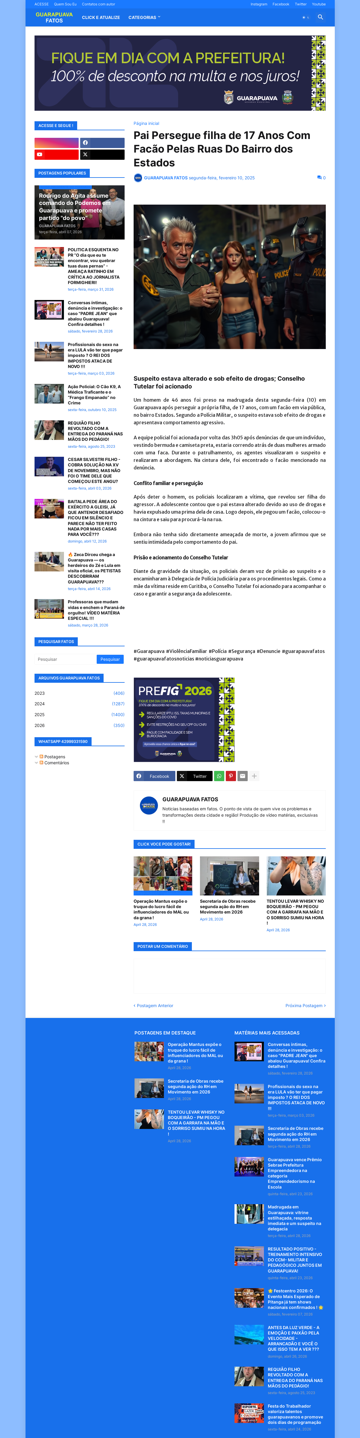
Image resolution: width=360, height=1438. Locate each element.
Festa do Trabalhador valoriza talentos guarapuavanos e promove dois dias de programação (295, 1414)
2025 (80, 715)
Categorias (142, 17)
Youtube (319, 4)
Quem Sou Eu (65, 4)
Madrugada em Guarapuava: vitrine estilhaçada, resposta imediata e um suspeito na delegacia (294, 1217)
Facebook (281, 4)
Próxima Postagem (304, 1005)
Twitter (301, 4)
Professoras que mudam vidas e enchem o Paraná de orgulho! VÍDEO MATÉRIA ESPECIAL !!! (96, 610)
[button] (306, 17)
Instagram (259, 4)
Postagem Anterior (155, 1005)
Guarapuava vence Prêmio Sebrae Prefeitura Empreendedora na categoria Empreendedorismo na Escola (295, 1173)
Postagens (52, 756)
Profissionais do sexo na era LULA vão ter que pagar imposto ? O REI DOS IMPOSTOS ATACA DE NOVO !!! (95, 355)
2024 (80, 704)
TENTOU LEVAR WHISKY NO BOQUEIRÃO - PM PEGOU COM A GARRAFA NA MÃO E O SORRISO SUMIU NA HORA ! (295, 912)
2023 (80, 693)
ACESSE (42, 4)
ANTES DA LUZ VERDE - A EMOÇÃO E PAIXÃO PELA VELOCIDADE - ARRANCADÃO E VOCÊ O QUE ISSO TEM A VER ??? (293, 1338)
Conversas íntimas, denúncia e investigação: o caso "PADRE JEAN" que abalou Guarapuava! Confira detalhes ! (95, 313)
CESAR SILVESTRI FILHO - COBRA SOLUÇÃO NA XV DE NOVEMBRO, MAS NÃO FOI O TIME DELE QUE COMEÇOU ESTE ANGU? (94, 470)
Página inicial (146, 123)
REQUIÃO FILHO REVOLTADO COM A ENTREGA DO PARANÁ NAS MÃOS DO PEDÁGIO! (95, 431)
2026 (80, 725)
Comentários (54, 762)
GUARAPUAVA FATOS (190, 799)
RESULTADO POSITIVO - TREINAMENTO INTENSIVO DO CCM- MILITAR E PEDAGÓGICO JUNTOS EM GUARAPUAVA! (295, 1259)
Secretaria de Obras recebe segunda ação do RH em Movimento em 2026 (228, 906)
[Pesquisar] (66, 659)
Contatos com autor (98, 4)
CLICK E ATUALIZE (101, 17)
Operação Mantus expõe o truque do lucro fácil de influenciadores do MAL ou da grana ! (161, 909)
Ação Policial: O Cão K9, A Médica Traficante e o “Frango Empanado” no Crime (94, 395)
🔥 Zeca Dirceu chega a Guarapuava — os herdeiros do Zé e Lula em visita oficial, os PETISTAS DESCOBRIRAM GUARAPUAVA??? (94, 568)
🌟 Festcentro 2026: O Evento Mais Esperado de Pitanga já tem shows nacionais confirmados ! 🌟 (295, 1299)
